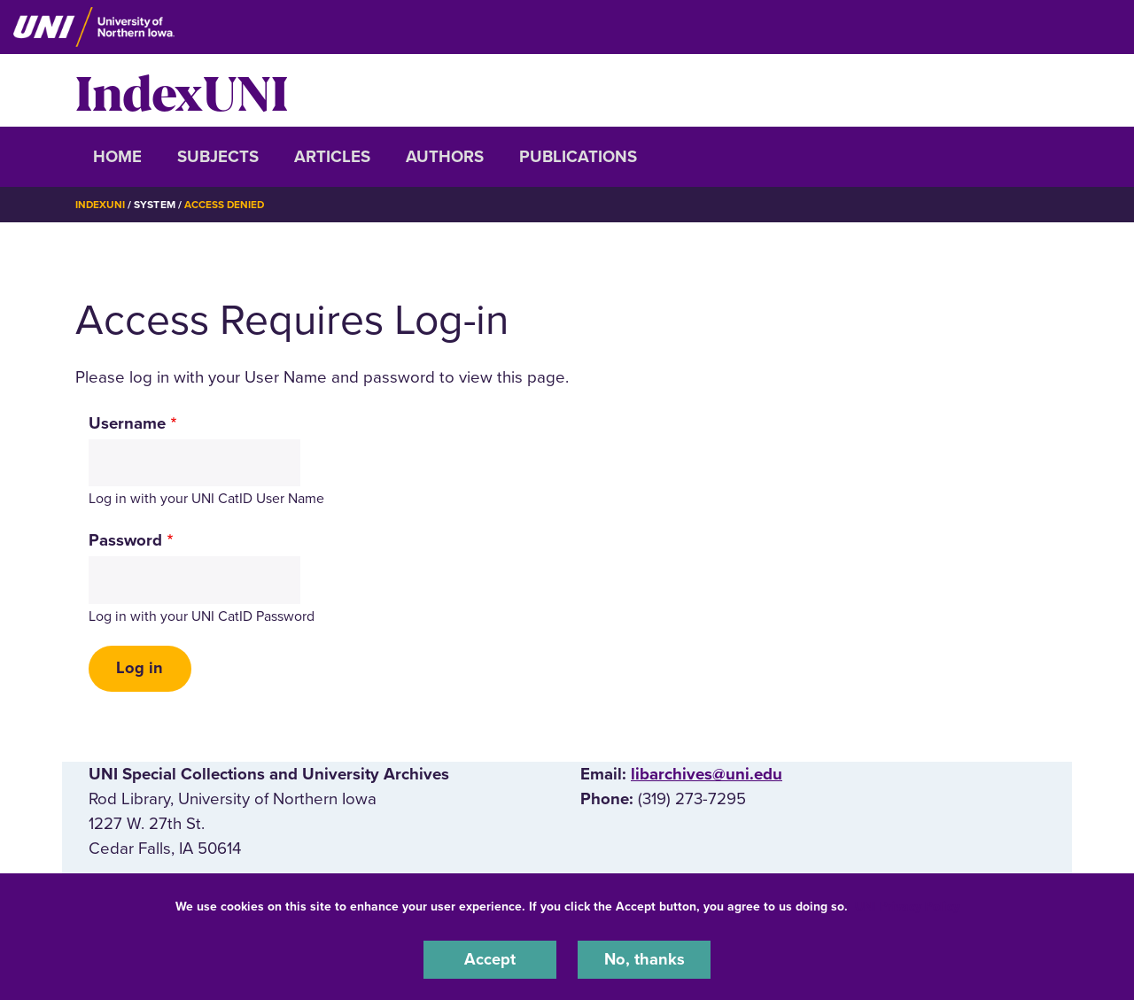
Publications (578, 157)
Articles (332, 157)
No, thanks (644, 959)
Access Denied (226, 204)
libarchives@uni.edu (706, 775)
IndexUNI (181, 90)
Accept (490, 959)
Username (127, 422)
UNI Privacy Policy (907, 905)
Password (125, 540)
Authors (445, 157)
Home (117, 157)
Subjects (218, 157)
